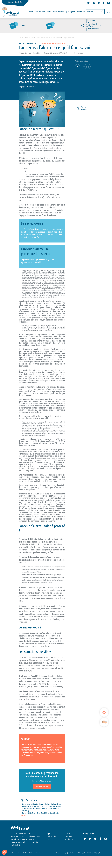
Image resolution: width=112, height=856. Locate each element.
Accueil (21, 38)
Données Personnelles (48, 853)
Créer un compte (42, 787)
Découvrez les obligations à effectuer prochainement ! (92, 25)
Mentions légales (17, 853)
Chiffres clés (81, 12)
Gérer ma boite (29, 38)
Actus (31, 12)
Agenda (72, 12)
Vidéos (49, 12)
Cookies (58, 853)
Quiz (67, 12)
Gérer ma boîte (40, 12)
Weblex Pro (69, 839)
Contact (11, 2)
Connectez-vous (46, 781)
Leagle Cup (18, 2)
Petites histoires (58, 12)
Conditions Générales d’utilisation (32, 853)
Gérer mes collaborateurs (43, 38)
